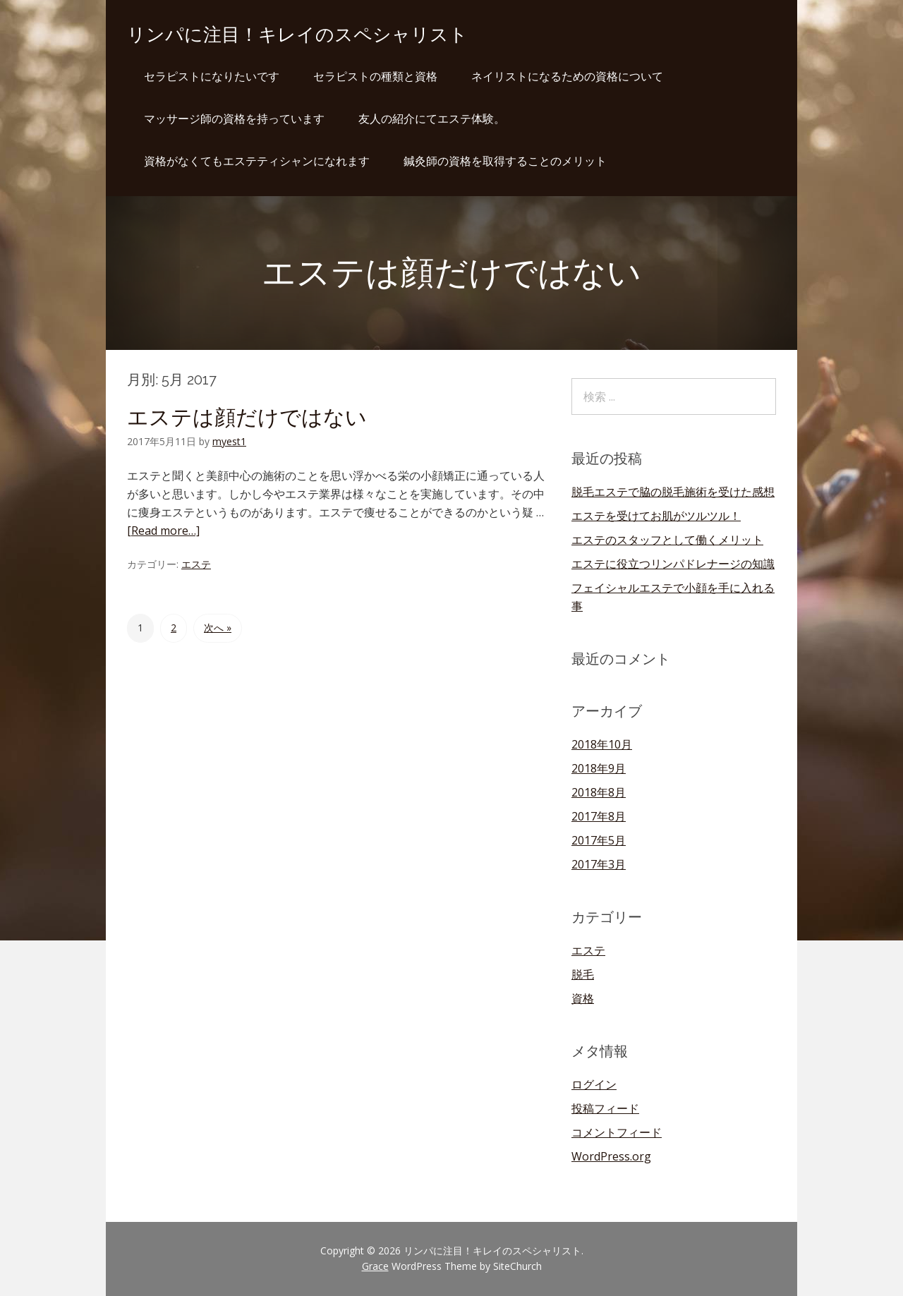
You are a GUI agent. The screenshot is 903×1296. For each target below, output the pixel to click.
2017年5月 (598, 840)
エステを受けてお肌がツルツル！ (656, 515)
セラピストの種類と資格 (375, 76)
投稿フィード (605, 1108)
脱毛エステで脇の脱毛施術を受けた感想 (673, 491)
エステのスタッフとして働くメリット (667, 539)
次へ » (217, 627)
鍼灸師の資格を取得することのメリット (505, 161)
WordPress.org (611, 1156)
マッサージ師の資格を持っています (234, 118)
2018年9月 (598, 768)
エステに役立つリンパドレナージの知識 (673, 563)
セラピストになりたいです (211, 76)
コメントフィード (616, 1132)
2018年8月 (598, 792)
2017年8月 (598, 816)
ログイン (594, 1084)
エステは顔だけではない (247, 417)
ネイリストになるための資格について (567, 76)
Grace (375, 1266)
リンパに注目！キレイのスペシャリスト (297, 34)
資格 (582, 998)
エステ (196, 564)
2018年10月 (601, 744)
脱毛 (582, 974)
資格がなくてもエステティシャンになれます (257, 161)
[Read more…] (163, 530)
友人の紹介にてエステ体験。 (431, 118)
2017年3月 (598, 864)
